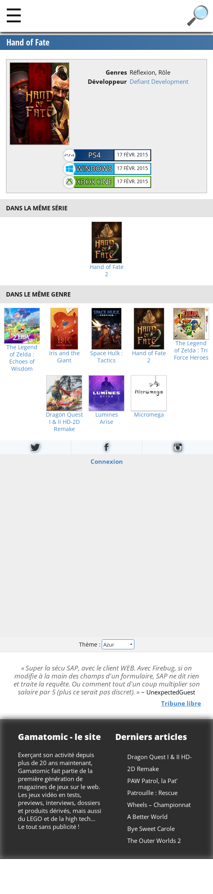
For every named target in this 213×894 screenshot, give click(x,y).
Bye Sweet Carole (151, 829)
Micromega (149, 414)
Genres (116, 72)
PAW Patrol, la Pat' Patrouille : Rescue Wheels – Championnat (159, 793)
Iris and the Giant (64, 357)
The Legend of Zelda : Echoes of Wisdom (21, 358)
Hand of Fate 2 (107, 270)
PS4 (94, 155)
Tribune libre (181, 703)
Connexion (107, 461)
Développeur (107, 81)
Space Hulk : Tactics (106, 357)
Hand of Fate (27, 42)
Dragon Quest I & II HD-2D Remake (64, 422)
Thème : (106, 644)
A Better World (147, 817)
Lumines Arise (106, 418)
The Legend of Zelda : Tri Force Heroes (191, 350)
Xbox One (94, 181)
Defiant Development (159, 81)
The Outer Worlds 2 (154, 841)
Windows (94, 168)
